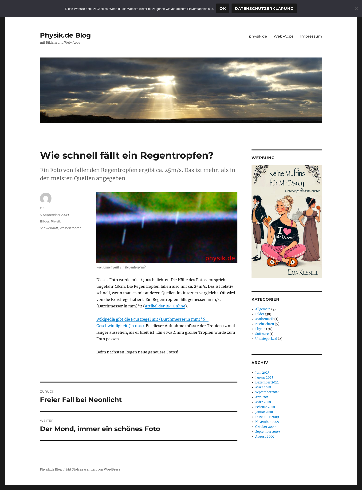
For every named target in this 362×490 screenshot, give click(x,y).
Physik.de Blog (65, 35)
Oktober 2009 (265, 427)
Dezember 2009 (267, 417)
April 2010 (262, 397)
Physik (56, 221)
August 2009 (264, 437)
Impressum (311, 36)
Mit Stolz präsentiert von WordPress (93, 469)
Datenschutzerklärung (264, 8)
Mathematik (264, 319)
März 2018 (263, 387)
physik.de (258, 36)
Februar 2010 (265, 407)
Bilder (44, 221)
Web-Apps (284, 36)
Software (262, 334)
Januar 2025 (264, 377)
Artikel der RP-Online (165, 306)
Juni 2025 (262, 373)
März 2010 (263, 402)
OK (223, 8)
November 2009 (267, 422)
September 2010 (267, 392)
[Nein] (356, 8)
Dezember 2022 (267, 382)
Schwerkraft (49, 228)
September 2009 (267, 432)
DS (42, 208)
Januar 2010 (264, 412)
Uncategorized (266, 339)
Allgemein (263, 309)
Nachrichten (264, 324)
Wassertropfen (70, 228)
